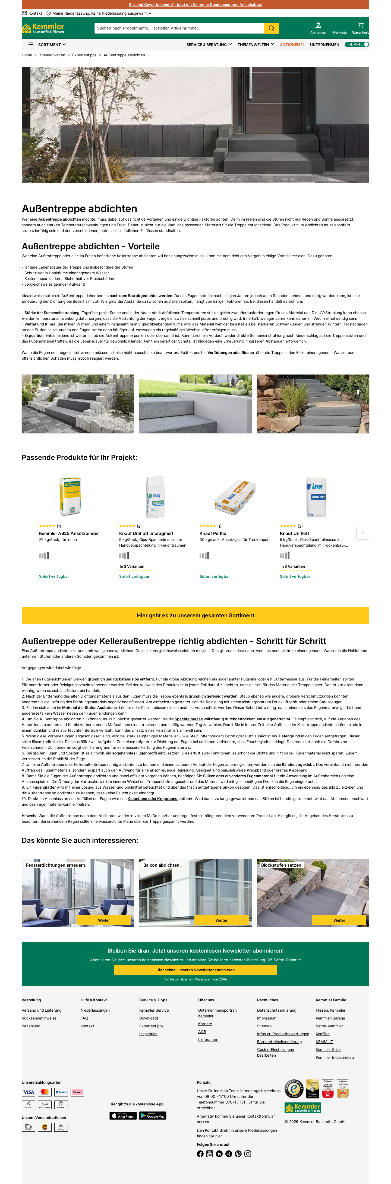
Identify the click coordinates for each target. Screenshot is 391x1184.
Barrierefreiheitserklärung (279, 1041)
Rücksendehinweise (39, 1018)
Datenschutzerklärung (276, 1010)
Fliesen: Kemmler (330, 1010)
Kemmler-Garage (330, 1018)
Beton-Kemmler (329, 1026)
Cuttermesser (285, 679)
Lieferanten (208, 1039)
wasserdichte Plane (116, 821)
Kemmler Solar (328, 1049)
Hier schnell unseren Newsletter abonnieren (195, 969)
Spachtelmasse (189, 719)
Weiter (104, 920)
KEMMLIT (324, 1041)
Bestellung (31, 1000)
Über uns (206, 1000)
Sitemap (264, 1026)
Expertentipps (151, 1026)
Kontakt (87, 1026)
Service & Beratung (207, 44)
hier (218, 1136)
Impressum (266, 1018)
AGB (202, 1031)
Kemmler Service (154, 1010)
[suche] (186, 28)
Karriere (205, 1023)
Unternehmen (324, 44)
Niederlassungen (95, 1010)
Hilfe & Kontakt (94, 1000)
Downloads (149, 1018)
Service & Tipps (153, 1000)
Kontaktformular (261, 1116)
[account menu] (318, 28)
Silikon (228, 787)
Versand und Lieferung (41, 1010)
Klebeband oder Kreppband (153, 798)
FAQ (84, 1018)
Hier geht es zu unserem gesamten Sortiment (195, 615)
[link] (78, 894)
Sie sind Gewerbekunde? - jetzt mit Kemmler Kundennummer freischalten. (195, 4)
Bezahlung (31, 1026)
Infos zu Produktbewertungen (283, 1033)
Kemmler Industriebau (335, 1057)
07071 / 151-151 (238, 1102)
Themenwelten (253, 44)
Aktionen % (292, 44)
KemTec (323, 1033)
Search (271, 28)
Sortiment (44, 44)
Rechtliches (267, 1000)
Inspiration (148, 1033)
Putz (249, 736)
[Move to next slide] (363, 533)
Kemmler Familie (331, 1000)
